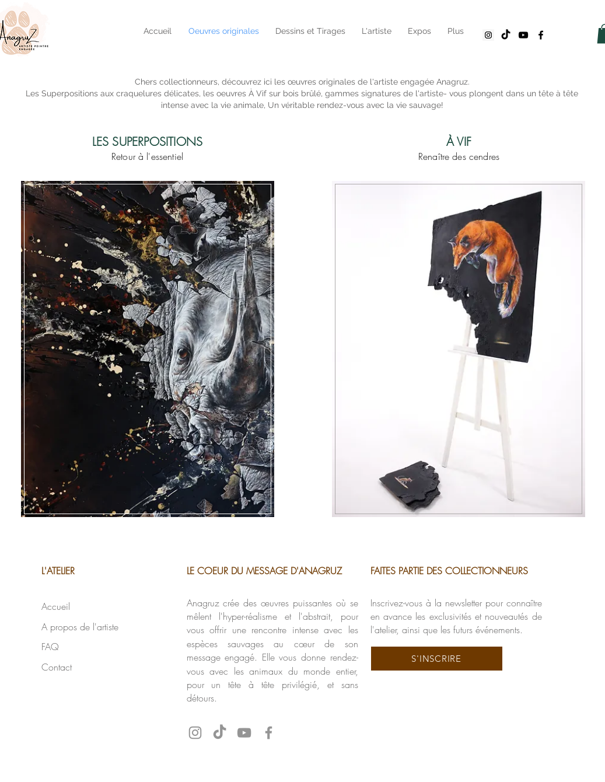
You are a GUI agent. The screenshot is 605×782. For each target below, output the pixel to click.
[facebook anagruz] (541, 35)
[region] (148, 347)
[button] (436, 659)
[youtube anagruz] (523, 35)
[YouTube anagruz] (244, 732)
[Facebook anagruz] (268, 732)
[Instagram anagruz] (488, 35)
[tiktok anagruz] (506, 35)
